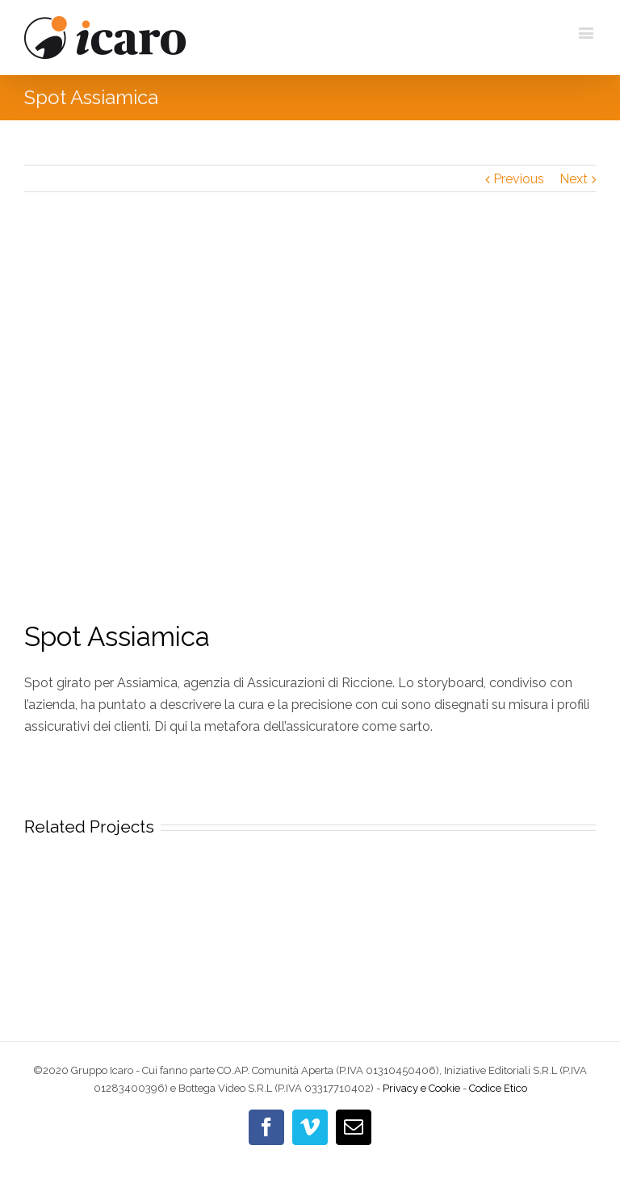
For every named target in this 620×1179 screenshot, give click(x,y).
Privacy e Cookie (421, 1088)
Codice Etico (498, 1088)
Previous (518, 179)
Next (573, 179)
